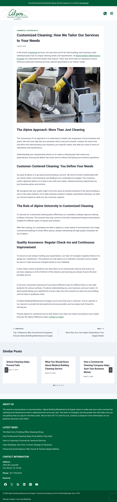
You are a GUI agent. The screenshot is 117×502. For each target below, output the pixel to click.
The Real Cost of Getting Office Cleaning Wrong (23, 432)
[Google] (18, 484)
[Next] (110, 370)
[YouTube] (37, 484)
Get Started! (83, 3)
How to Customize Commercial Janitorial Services (24, 440)
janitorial (33, 52)
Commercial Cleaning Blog (27, 30)
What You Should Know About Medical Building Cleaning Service (57, 365)
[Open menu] (111, 13)
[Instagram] (30, 484)
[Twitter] (12, 484)
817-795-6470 (16, 473)
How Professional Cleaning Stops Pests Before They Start (27, 436)
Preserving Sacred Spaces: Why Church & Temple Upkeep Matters (31, 449)
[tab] (54, 385)
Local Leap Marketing (23, 499)
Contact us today (56, 317)
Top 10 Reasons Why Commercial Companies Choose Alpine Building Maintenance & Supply (35, 332)
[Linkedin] (24, 484)
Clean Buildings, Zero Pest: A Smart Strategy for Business (27, 445)
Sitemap (6, 499)
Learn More (24, 419)
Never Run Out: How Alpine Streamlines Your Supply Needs (82, 332)
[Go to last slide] (6, 370)
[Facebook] (5, 484)
